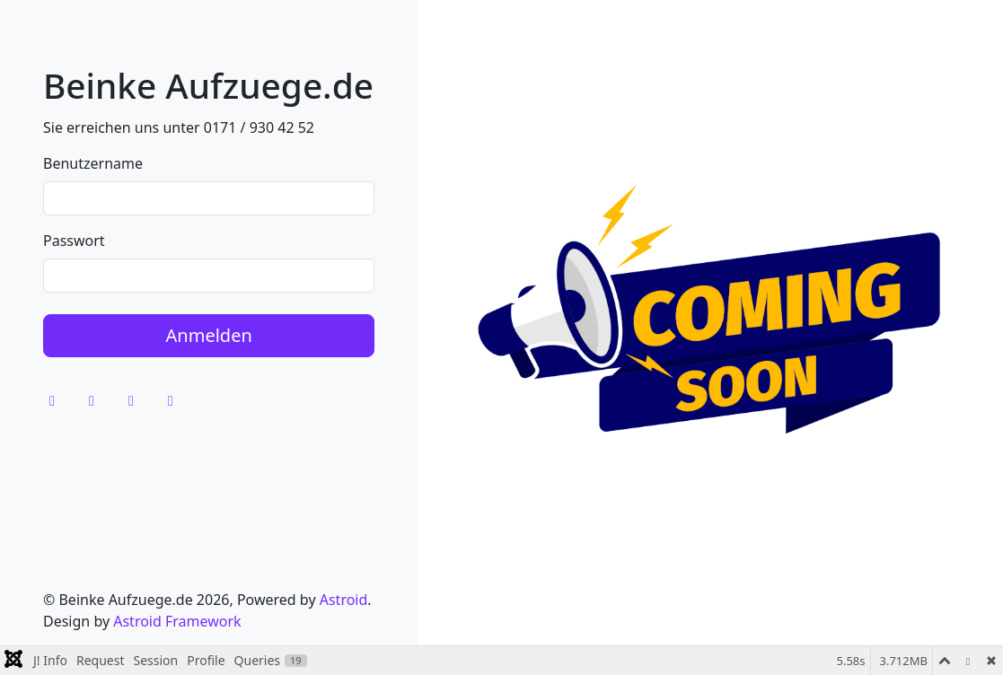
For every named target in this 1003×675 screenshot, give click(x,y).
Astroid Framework (177, 621)
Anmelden (209, 335)
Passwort (74, 240)
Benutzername (93, 163)
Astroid (344, 599)
